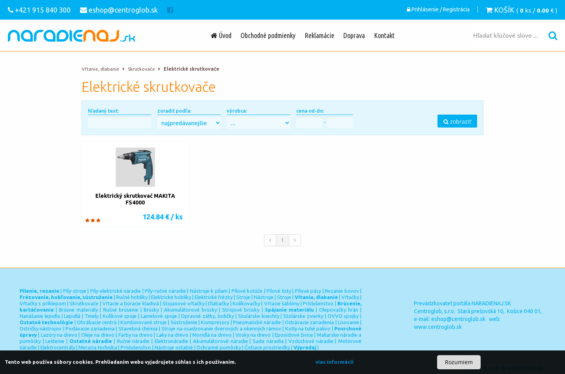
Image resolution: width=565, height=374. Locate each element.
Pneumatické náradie (257, 322)
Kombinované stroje (143, 322)
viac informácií (334, 362)
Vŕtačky (350, 297)
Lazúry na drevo (59, 335)
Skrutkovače (141, 68)
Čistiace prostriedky (267, 347)
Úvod (221, 35)
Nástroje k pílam (209, 291)
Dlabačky (218, 303)
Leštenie (55, 341)
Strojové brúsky (240, 309)
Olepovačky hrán (338, 309)
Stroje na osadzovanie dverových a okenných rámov (221, 328)
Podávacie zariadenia (90, 328)
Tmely (91, 316)
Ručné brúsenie (121, 309)
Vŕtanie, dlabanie (100, 68)
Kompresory (215, 322)
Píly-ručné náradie (165, 291)
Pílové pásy (308, 291)
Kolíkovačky (246, 303)
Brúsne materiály (78, 309)
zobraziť (457, 121)
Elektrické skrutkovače (191, 68)
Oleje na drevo (98, 335)
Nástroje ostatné (174, 347)
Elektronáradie (171, 341)
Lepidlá (72, 316)
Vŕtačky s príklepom (43, 303)
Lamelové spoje (159, 316)
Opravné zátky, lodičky (207, 316)
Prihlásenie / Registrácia (438, 10)
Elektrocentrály (57, 347)
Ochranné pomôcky (219, 347)
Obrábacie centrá (97, 322)
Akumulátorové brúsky (190, 309)
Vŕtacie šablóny (281, 303)
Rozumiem (459, 362)
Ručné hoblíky (132, 297)
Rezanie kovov (342, 291)
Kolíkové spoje (120, 316)
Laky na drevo (173, 335)
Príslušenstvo (318, 303)
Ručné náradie (133, 341)
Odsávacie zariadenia (309, 322)
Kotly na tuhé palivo (308, 328)
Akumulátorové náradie (220, 341)
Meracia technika (97, 347)
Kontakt (384, 35)
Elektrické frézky (214, 297)
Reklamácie (319, 35)
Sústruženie (184, 322)
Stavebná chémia (138, 328)
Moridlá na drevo (212, 335)
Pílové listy (278, 291)
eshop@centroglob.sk (458, 319)
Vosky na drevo (253, 335)
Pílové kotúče (247, 291)
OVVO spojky (343, 316)
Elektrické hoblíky (171, 297)
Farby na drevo (135, 335)
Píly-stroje (74, 291)
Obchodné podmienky (268, 35)
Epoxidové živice (294, 335)
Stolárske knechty (258, 316)
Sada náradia (268, 341)
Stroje (243, 297)
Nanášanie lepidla (40, 316)
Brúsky (151, 309)
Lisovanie (348, 322)
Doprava (354, 35)
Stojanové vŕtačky (183, 303)
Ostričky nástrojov (41, 328)
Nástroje (263, 297)
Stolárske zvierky (303, 316)
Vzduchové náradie (311, 341)
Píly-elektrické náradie (115, 291)
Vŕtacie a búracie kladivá (130, 303)
